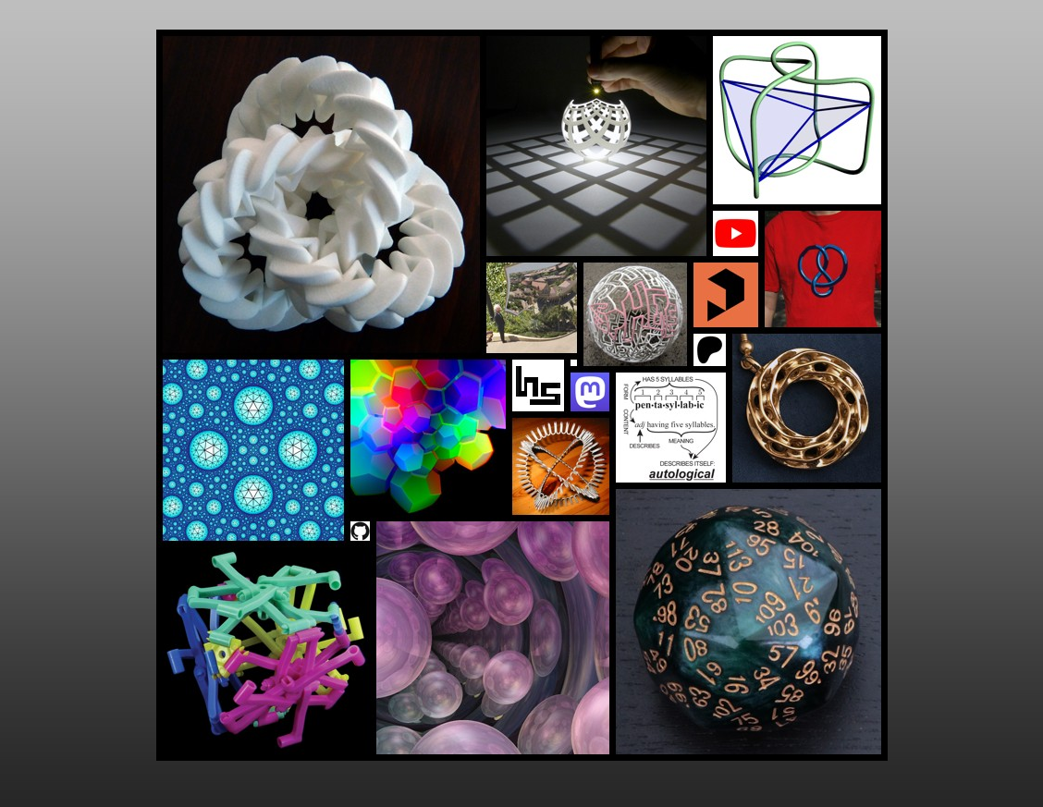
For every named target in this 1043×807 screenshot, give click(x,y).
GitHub (361, 531)
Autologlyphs (636, 315)
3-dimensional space (493, 638)
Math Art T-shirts (823, 269)
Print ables (726, 295)
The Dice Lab (749, 622)
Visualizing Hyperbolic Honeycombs (254, 450)
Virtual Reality (428, 438)
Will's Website (561, 467)
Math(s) (797, 120)
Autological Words (671, 428)
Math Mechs (267, 651)
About (538, 386)
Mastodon (590, 392)
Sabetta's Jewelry (807, 408)
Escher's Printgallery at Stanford (532, 308)
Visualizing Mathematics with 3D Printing (597, 146)
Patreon (710, 350)
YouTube (736, 234)
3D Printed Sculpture (322, 195)
